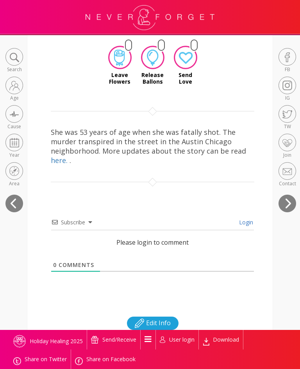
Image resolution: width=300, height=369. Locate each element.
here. (60, 160)
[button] (14, 60)
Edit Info (153, 323)
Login (245, 222)
